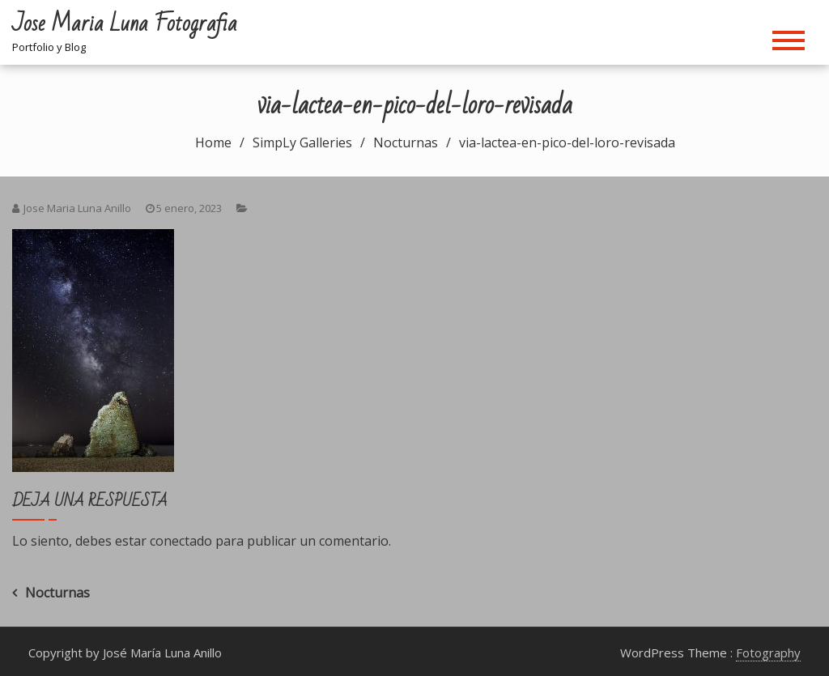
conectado (181, 541)
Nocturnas (57, 593)
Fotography (768, 652)
